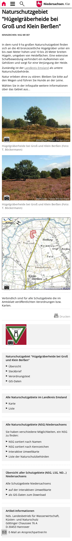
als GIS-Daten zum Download (27, 495)
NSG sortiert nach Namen (25, 441)
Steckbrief (15, 371)
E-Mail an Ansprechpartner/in (25, 532)
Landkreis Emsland (37, 68)
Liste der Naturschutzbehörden (29, 456)
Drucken (65, 316)
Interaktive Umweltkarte (24, 451)
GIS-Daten (15, 381)
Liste (12, 408)
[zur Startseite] (4, 3)
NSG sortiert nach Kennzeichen (29, 446)
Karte (12, 403)
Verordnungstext (19, 376)
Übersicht (15, 366)
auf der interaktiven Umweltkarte (30, 490)
